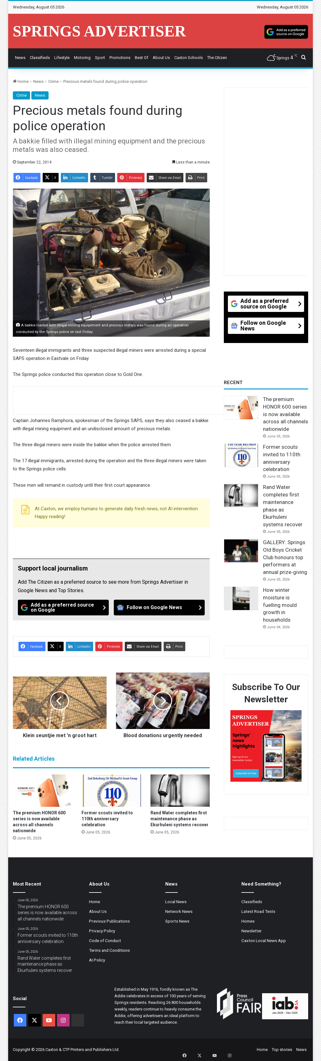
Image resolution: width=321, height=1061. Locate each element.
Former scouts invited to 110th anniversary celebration (107, 818)
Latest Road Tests (258, 911)
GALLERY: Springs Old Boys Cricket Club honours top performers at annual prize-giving (285, 557)
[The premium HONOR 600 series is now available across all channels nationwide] (42, 790)
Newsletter (251, 930)
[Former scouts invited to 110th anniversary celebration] (111, 790)
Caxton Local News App (263, 940)
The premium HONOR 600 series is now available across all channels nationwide (285, 414)
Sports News (177, 921)
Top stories (282, 1049)
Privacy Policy (102, 930)
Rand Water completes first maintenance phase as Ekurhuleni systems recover (179, 818)
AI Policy (97, 959)
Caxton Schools (188, 57)
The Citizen (217, 57)
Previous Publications (109, 921)
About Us (161, 57)
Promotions (119, 57)
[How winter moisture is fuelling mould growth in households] (241, 598)
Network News (178, 911)
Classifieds (40, 57)
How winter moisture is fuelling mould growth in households (280, 605)
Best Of (141, 57)
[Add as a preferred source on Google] (286, 31)
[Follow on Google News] (159, 607)
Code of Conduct (105, 940)
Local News (176, 901)
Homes (248, 921)
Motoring (82, 57)
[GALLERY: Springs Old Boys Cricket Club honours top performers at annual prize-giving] (241, 551)
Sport (100, 57)
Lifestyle (62, 57)
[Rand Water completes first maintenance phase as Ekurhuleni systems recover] (180, 790)
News (20, 57)
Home (21, 81)
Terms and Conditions (109, 950)
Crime (53, 81)
